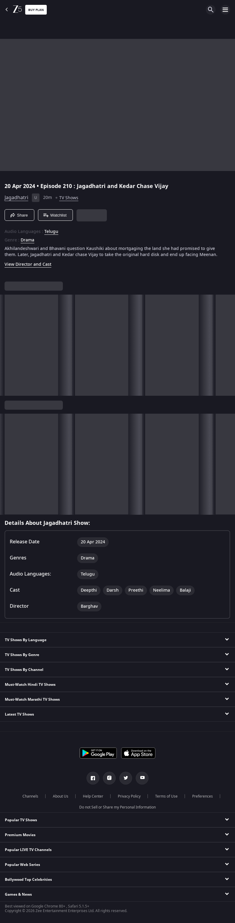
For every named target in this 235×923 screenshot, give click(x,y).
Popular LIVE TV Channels (28, 850)
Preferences (202, 796)
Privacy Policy (129, 796)
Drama (27, 240)
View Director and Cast (28, 264)
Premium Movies (20, 835)
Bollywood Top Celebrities (28, 879)
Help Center (93, 796)
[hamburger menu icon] (225, 10)
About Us (60, 796)
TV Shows (68, 198)
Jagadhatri (16, 197)
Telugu (51, 232)
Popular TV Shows (21, 820)
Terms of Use (166, 796)
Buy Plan (36, 10)
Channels (30, 796)
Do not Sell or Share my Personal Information (117, 807)
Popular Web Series (22, 865)
